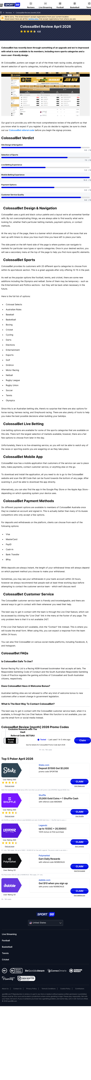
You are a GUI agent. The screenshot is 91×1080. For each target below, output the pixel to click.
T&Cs (8, 850)
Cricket (5, 959)
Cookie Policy (65, 989)
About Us (5, 989)
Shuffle (42, 795)
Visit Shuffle (79, 816)
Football (6, 940)
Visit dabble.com (79, 895)
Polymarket (44, 855)
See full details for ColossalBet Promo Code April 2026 (45, 745)
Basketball (7, 947)
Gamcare (80, 999)
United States (39, 922)
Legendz (43, 825)
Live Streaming (9, 934)
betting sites (33, 19)
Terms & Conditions (49, 989)
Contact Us (17, 989)
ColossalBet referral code (21, 130)
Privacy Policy (31, 989)
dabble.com (44, 880)
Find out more (9, 786)
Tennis (5, 953)
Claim (81, 781)
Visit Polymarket (79, 871)
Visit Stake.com (79, 786)
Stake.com (44, 765)
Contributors (79, 989)
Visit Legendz (79, 846)
